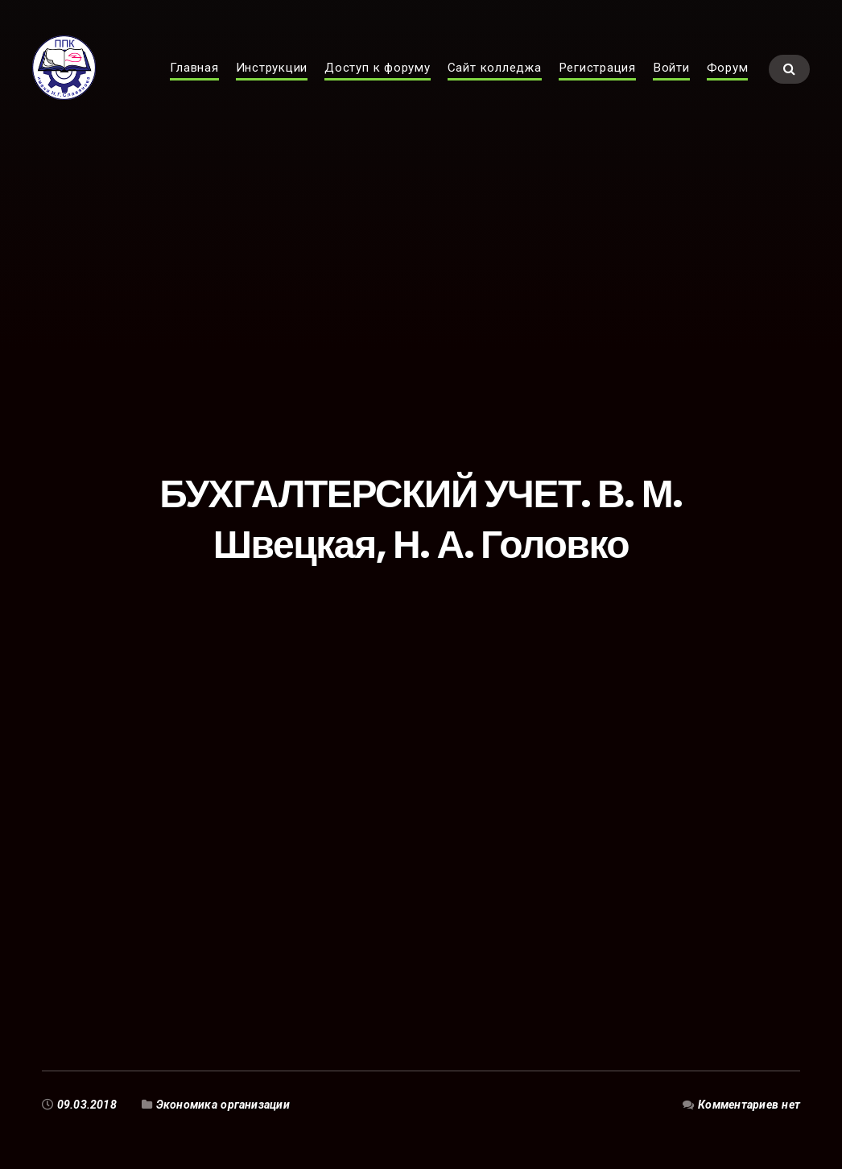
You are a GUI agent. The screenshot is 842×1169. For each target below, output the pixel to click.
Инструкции (272, 85)
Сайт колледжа (495, 85)
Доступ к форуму (377, 85)
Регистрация (597, 85)
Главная (194, 85)
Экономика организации (223, 1104)
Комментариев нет (749, 1104)
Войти (671, 85)
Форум (728, 85)
